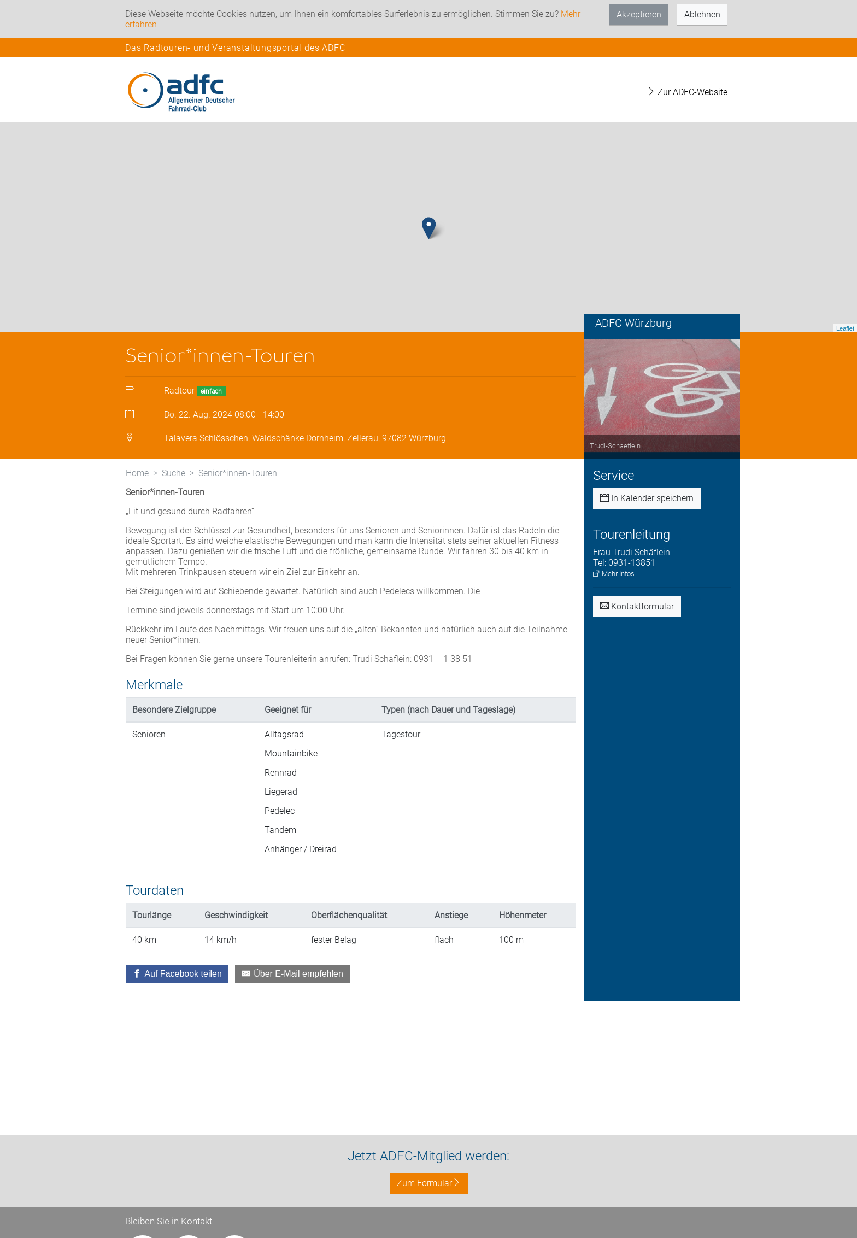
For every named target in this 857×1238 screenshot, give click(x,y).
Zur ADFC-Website (687, 92)
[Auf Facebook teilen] (177, 1037)
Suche (173, 536)
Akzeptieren (639, 14)
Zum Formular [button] (429, 1183)
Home (137, 536)
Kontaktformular (637, 669)
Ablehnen (702, 14)
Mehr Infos (614, 636)
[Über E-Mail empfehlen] (292, 1037)
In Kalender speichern (647, 561)
